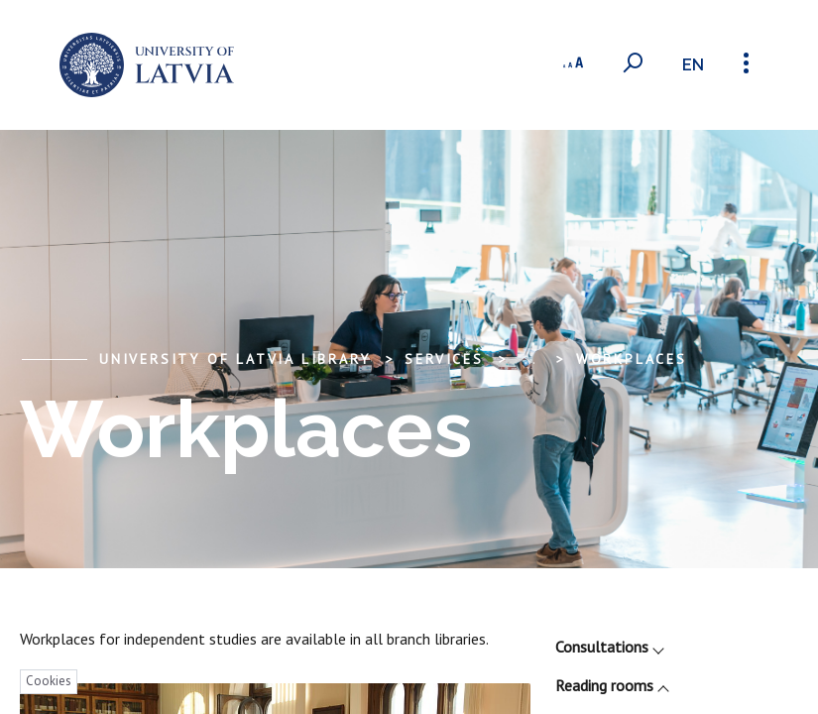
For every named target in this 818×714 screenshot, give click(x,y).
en (693, 65)
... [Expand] (530, 359)
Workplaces (631, 359)
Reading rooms (611, 685)
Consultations (608, 646)
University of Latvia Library (234, 359)
